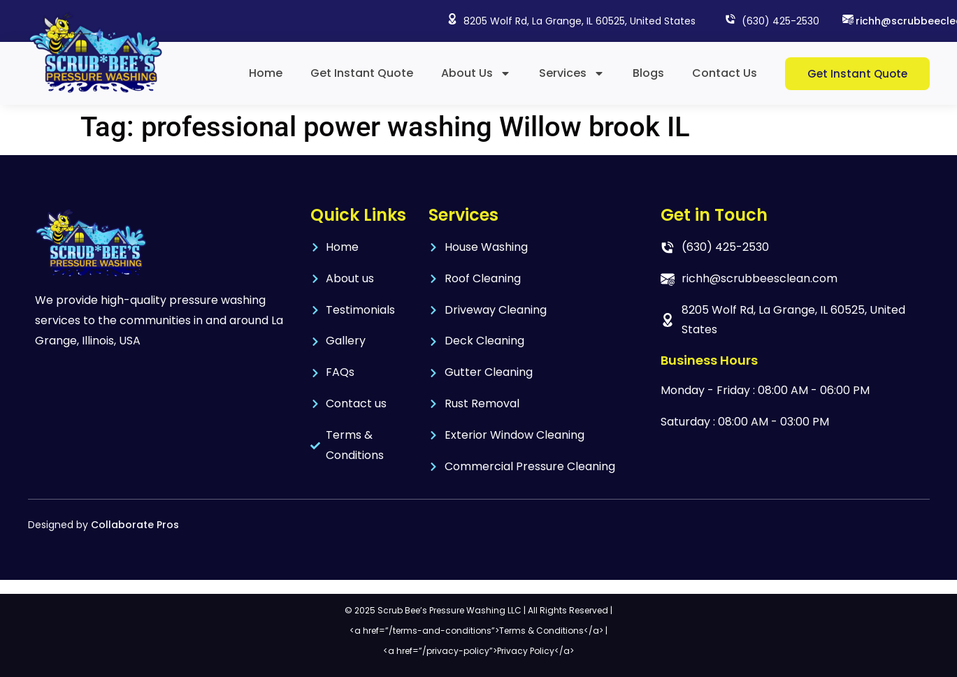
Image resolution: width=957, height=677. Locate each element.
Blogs (648, 73)
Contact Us (724, 73)
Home (265, 73)
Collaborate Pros (135, 525)
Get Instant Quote (361, 73)
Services (572, 73)
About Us (476, 73)
